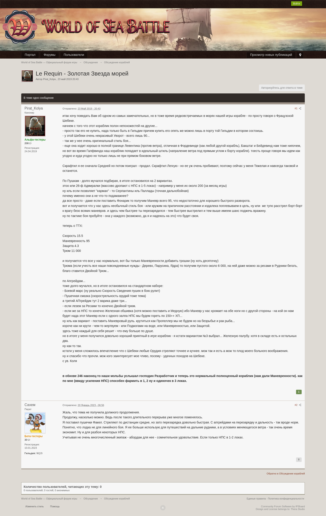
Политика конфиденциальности (286, 498)
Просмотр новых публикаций (271, 55)
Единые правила (256, 498)
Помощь (55, 506)
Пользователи (74, 55)
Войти (296, 3)
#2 (298, 405)
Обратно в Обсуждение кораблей (286, 473)
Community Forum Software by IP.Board (283, 506)
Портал (30, 55)
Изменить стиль (34, 506)
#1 (298, 108)
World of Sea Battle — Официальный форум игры (49, 498)
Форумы (49, 55)
